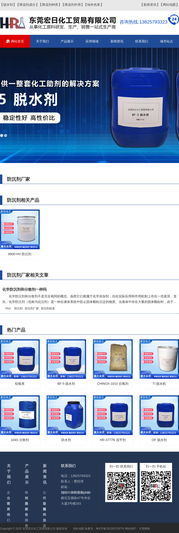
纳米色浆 (93, 4)
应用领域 (92, 41)
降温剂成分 (27, 4)
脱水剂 (8, 4)
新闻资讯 (149, 4)
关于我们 (42, 41)
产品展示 (67, 41)
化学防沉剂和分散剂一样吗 (24, 289)
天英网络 (144, 528)
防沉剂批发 (48, 308)
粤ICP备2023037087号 (110, 528)
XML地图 (78, 528)
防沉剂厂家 (32, 308)
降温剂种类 (50, 4)
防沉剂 (18, 308)
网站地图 (169, 4)
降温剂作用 (73, 4)
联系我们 (141, 41)
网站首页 (17, 41)
